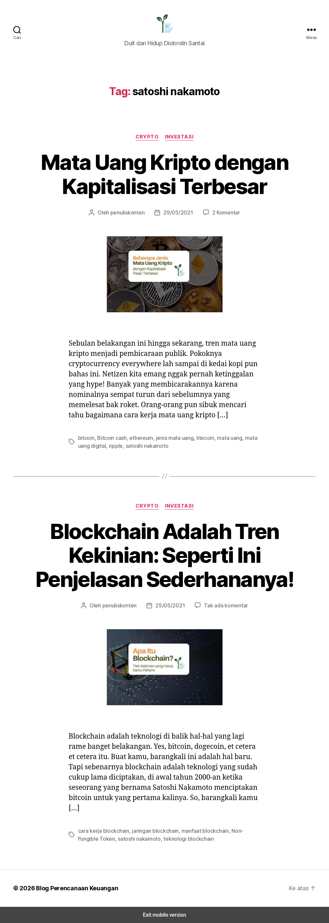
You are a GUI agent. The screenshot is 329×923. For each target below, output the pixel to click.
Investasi (178, 136)
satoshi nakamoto (129, 445)
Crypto (147, 136)
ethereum (136, 438)
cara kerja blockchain (102, 830)
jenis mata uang (168, 438)
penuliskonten (129, 212)
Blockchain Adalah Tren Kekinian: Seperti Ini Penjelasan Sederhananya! (164, 555)
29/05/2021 (177, 212)
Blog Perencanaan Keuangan (73, 888)
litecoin (197, 438)
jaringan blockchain (150, 830)
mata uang (219, 438)
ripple (100, 445)
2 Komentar (222, 212)
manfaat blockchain (197, 830)
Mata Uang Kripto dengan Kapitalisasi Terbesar (165, 174)
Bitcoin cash (109, 438)
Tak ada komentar (222, 605)
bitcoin (85, 438)
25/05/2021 (170, 605)
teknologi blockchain (160, 838)
